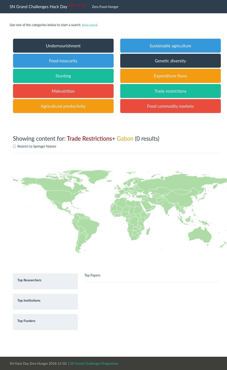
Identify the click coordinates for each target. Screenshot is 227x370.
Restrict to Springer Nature (34, 146)
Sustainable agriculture (170, 45)
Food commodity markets (170, 106)
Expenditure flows (170, 75)
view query (90, 25)
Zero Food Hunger (105, 7)
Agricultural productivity (63, 106)
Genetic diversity (170, 60)
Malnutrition (63, 91)
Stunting (63, 75)
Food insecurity (63, 60)
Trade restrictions (170, 91)
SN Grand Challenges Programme (94, 363)
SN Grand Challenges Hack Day (48, 6)
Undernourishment (63, 45)
